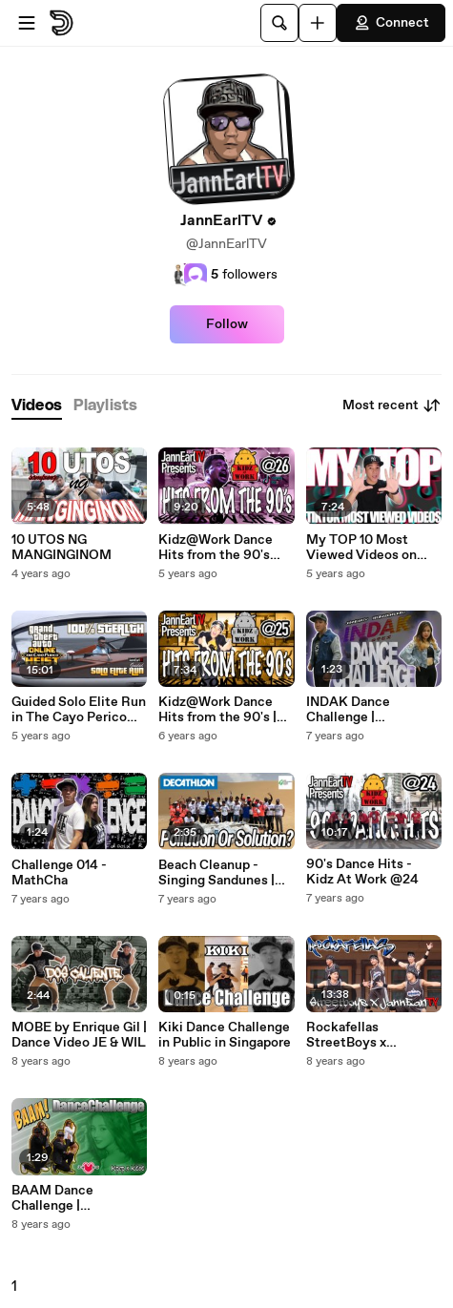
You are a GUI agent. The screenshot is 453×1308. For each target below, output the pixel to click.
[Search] (279, 23)
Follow (227, 324)
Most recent (392, 405)
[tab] (36, 406)
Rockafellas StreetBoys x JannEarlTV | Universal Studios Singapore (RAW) (360, 1035)
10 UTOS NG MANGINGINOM (61, 547)
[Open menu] (26, 23)
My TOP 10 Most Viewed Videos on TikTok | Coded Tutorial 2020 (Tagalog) (361, 547)
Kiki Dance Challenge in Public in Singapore (224, 1035)
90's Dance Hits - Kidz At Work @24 (362, 872)
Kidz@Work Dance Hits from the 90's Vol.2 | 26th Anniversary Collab (216, 547)
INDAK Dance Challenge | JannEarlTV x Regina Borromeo (368, 710)
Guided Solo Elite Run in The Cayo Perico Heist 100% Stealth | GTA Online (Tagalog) (78, 710)
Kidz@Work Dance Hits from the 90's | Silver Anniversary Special (217, 710)
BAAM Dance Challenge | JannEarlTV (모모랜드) (79, 1198)
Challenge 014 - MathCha (59, 873)
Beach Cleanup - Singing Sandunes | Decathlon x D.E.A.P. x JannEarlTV (221, 873)
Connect (391, 22)
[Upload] (318, 23)
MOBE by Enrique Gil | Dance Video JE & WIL (79, 1035)
